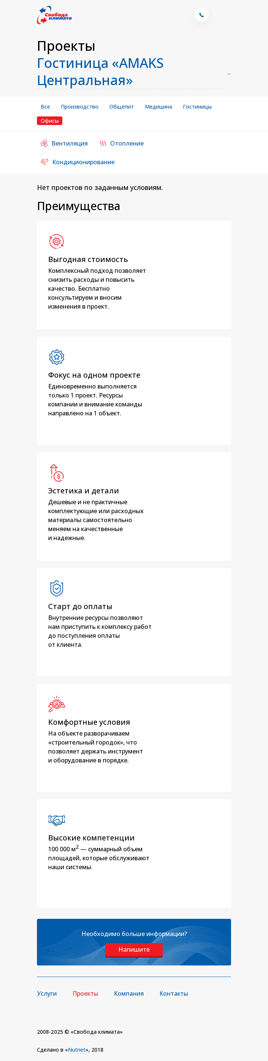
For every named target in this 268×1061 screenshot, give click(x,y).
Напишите (134, 949)
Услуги (47, 993)
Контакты (173, 993)
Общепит (121, 106)
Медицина (158, 106)
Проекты (85, 993)
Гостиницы (197, 106)
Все (45, 106)
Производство (80, 106)
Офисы (50, 120)
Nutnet (76, 1049)
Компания (129, 993)
